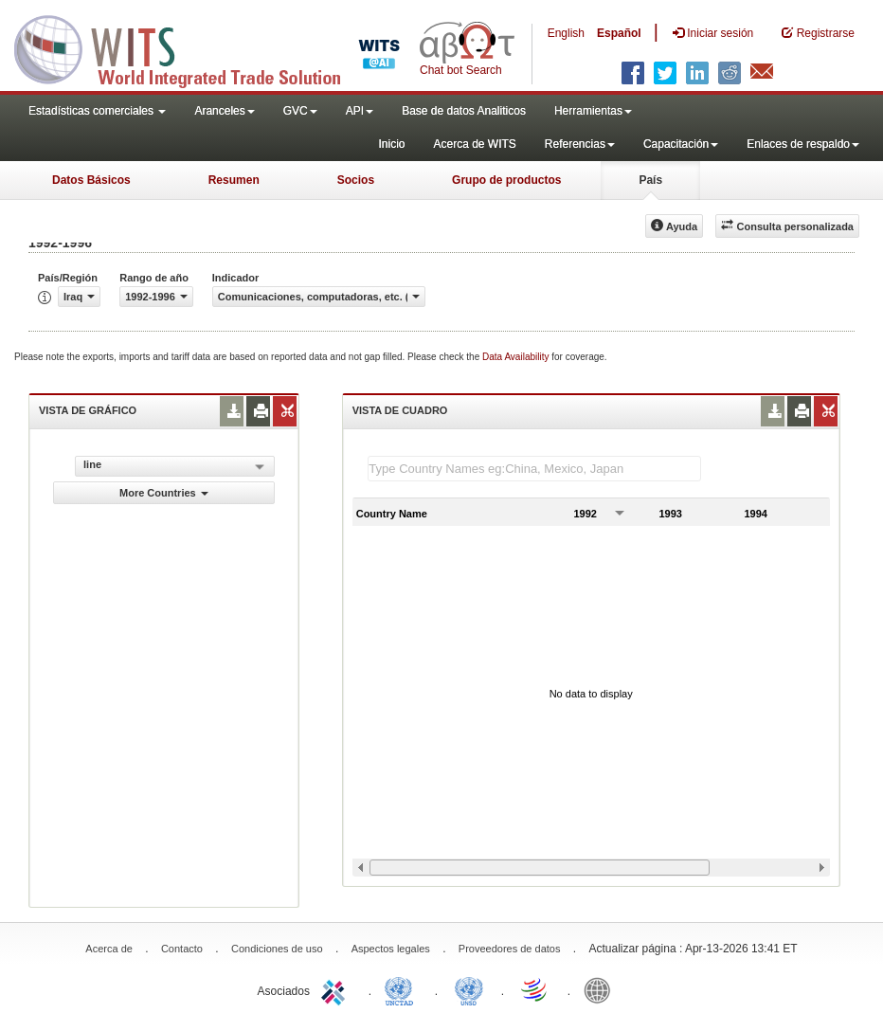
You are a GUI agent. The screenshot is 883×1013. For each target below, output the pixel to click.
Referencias (580, 144)
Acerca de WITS (474, 144)
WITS (189, 47)
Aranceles (224, 111)
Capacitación (680, 144)
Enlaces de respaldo (803, 144)
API (359, 111)
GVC (300, 111)
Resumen (234, 180)
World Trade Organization (535, 989)
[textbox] (534, 468)
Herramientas (593, 111)
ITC (336, 989)
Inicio (391, 144)
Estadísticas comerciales (97, 111)
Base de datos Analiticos (464, 111)
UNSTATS (469, 989)
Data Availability (516, 357)
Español (619, 33)
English (566, 33)
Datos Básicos (91, 180)
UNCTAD (403, 989)
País (650, 180)
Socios (355, 180)
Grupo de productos (506, 180)
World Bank (602, 989)
